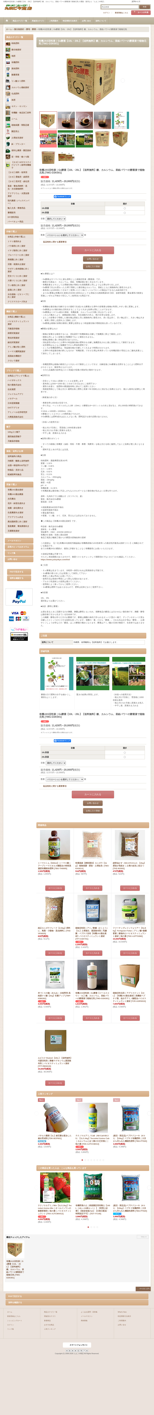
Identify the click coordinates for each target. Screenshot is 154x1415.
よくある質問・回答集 (89, 1312)
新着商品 (47, 1320)
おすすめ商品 (49, 1325)
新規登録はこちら (121, 13)
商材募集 (84, 1320)
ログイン (106, 13)
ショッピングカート (14, 1320)
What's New (122, 1312)
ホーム (9, 1312)
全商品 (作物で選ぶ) (16, 237)
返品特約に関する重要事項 (54, 242)
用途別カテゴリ (50, 1316)
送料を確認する (16, 578)
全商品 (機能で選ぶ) (16, 317)
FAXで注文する (16, 572)
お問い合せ (12, 559)
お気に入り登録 (93, 266)
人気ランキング (50, 1329)
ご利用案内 (122, 1320)
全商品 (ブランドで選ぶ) (18, 376)
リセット (144, 1237)
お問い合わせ (93, 259)
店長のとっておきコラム (18, 547)
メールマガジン (14, 541)
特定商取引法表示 (124, 1316)
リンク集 (11, 553)
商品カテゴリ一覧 (50, 1312)
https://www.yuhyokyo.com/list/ (55, 559)
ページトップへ (144, 1289)
